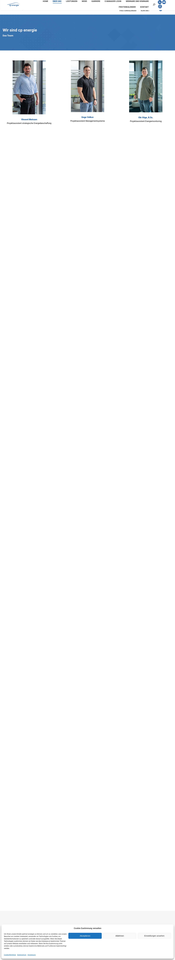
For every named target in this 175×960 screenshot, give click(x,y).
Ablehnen (119, 936)
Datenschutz (21, 955)
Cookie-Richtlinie (10, 955)
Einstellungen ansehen (154, 936)
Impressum (32, 955)
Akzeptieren (85, 936)
